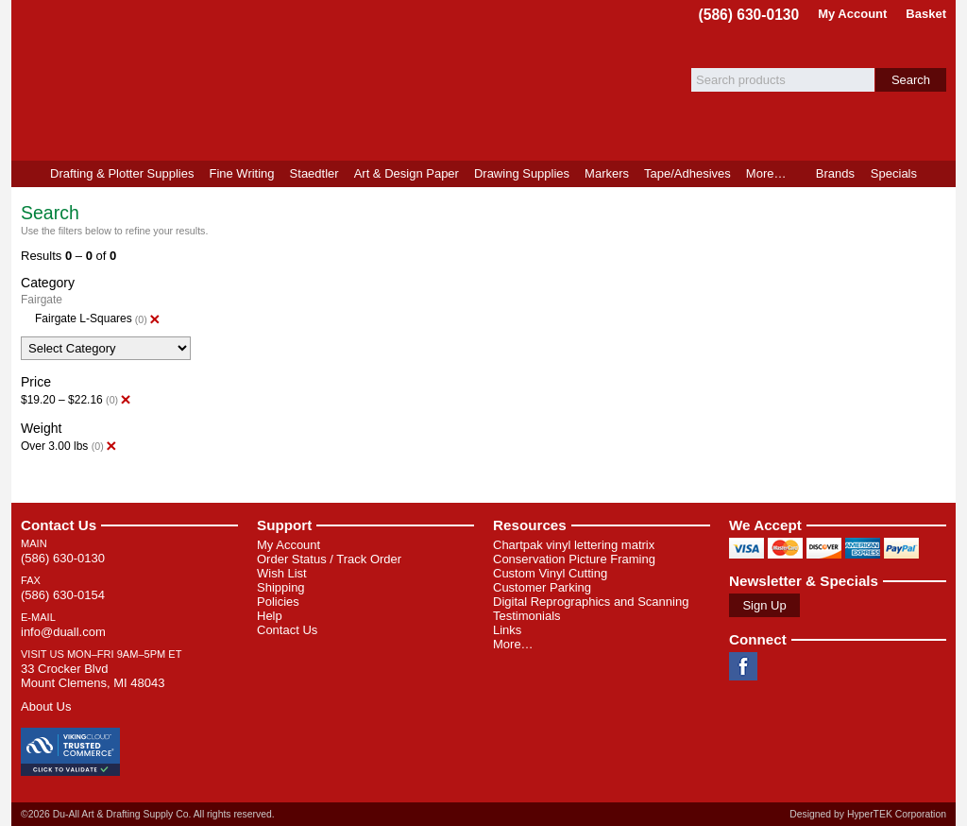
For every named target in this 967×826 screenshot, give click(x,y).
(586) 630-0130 (749, 15)
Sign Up (764, 605)
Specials (894, 173)
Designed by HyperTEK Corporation (867, 814)
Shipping (281, 587)
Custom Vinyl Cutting (550, 573)
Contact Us (58, 525)
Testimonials (527, 616)
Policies (278, 601)
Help (269, 616)
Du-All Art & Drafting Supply (231, 80)
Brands (835, 173)
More (766, 173)
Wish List (282, 573)
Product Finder (940, 174)
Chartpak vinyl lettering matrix (573, 545)
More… (513, 644)
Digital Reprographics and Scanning (590, 601)
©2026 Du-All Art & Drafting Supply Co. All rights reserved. (148, 814)
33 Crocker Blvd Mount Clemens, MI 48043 (92, 676)
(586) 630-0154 (63, 595)
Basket (926, 14)
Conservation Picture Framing (574, 559)
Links (507, 630)
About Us (46, 706)
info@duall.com (63, 632)
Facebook (743, 666)
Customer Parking (542, 587)
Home (26, 174)
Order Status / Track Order (329, 559)
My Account (852, 14)
